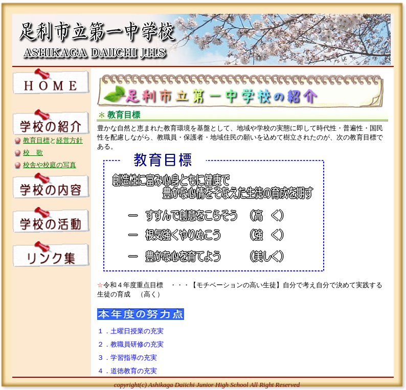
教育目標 (36, 140)
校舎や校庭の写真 (49, 165)
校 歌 (33, 152)
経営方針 (69, 140)
